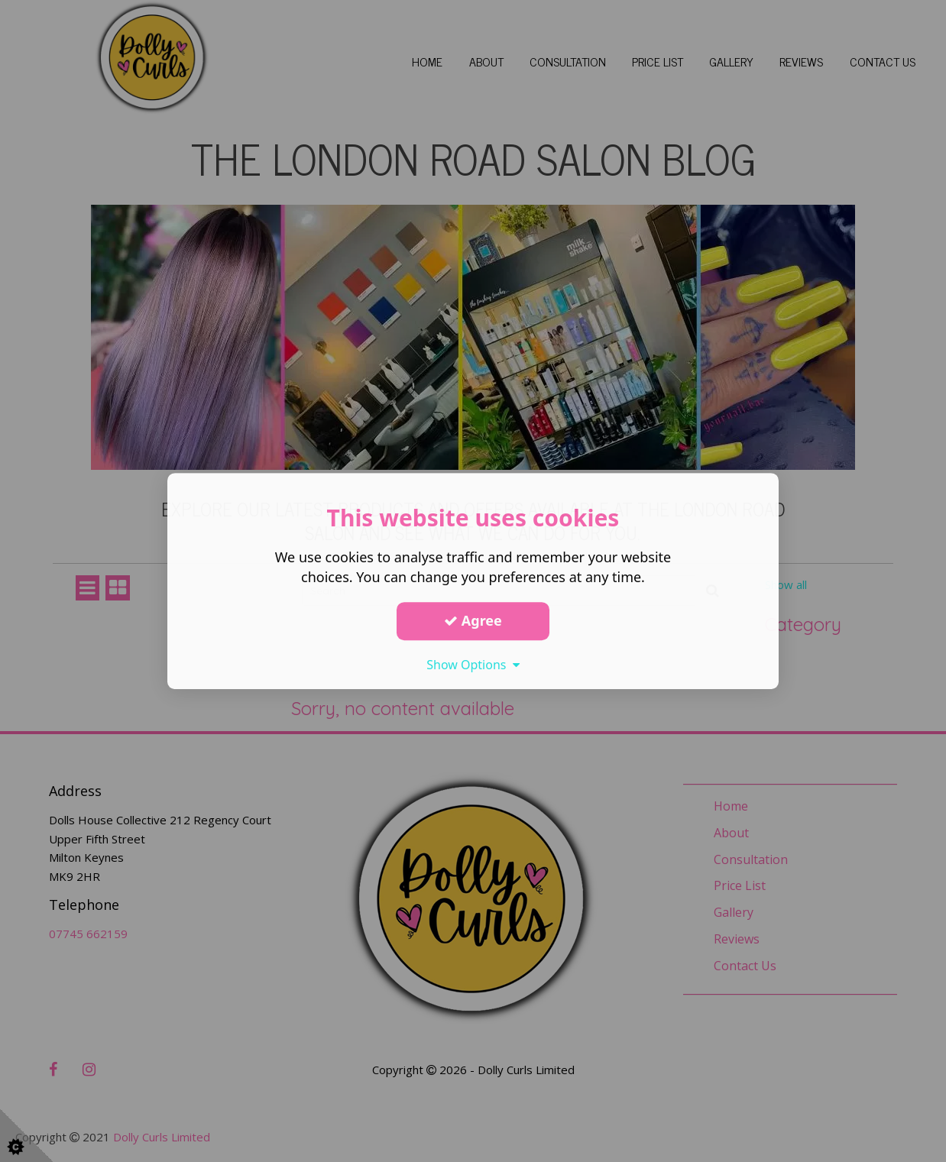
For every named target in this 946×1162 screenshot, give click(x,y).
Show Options (473, 664)
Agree (473, 620)
